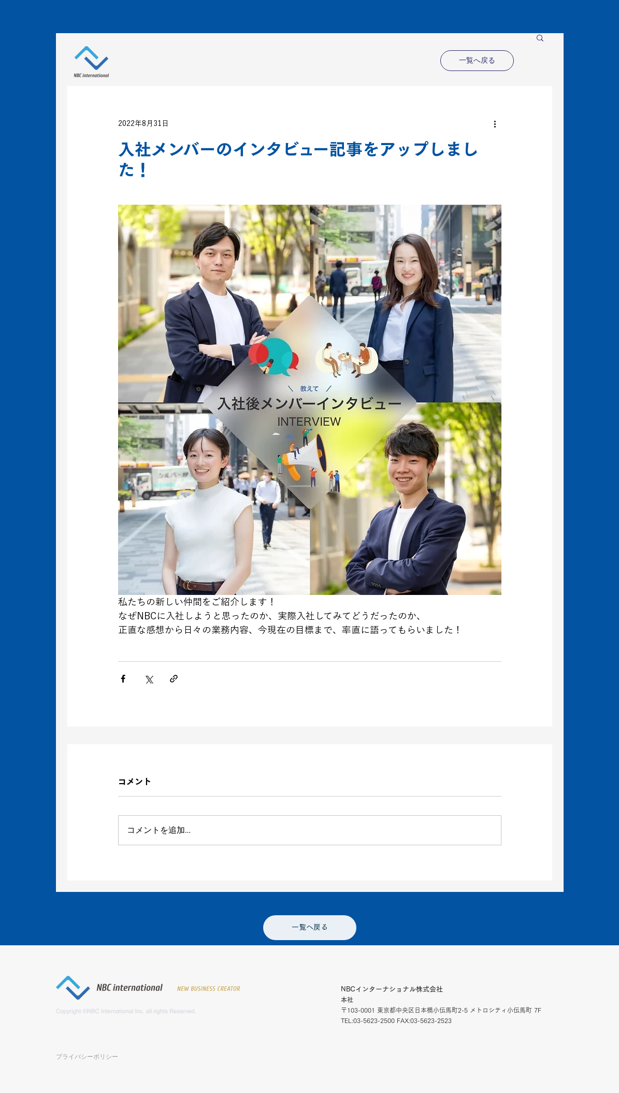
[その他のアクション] (495, 123)
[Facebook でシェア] (123, 679)
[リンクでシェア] (174, 679)
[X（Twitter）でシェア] (148, 679)
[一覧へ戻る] (477, 60)
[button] (540, 37)
